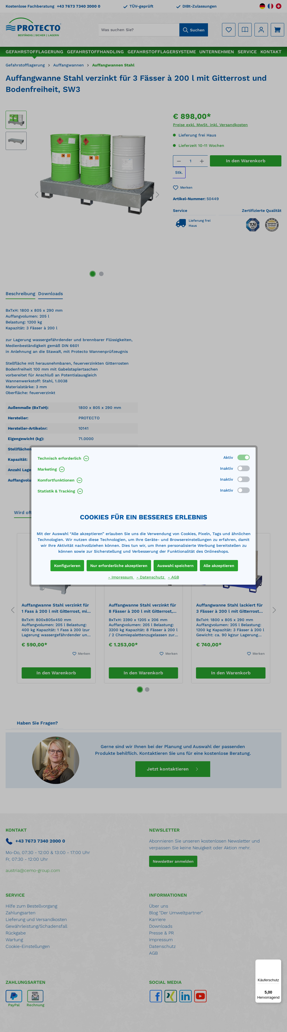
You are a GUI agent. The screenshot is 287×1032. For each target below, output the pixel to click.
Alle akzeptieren (218, 565)
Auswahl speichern (175, 565)
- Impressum (121, 577)
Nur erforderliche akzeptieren (118, 565)
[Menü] (278, 962)
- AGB (173, 577)
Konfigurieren (67, 565)
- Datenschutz (151, 577)
